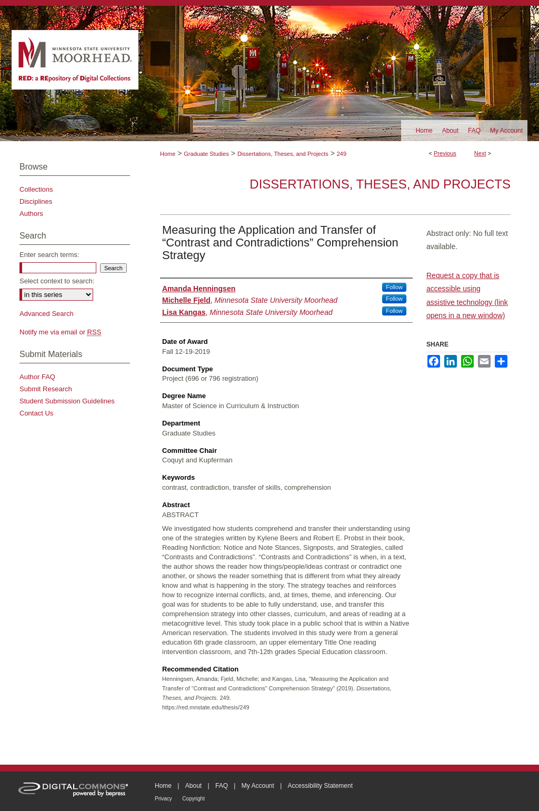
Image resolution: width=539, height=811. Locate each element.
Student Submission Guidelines (67, 401)
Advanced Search (46, 314)
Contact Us (36, 413)
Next (480, 153)
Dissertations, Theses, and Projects (282, 154)
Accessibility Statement (320, 785)
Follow (394, 287)
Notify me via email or (60, 332)
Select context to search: (56, 281)
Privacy (163, 799)
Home (167, 154)
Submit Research (45, 389)
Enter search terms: (49, 255)
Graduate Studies (206, 154)
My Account (258, 785)
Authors (31, 213)
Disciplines (35, 201)
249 (341, 154)
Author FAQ (37, 377)
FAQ (221, 785)
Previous (445, 153)
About (193, 785)
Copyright (193, 799)
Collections (36, 189)
